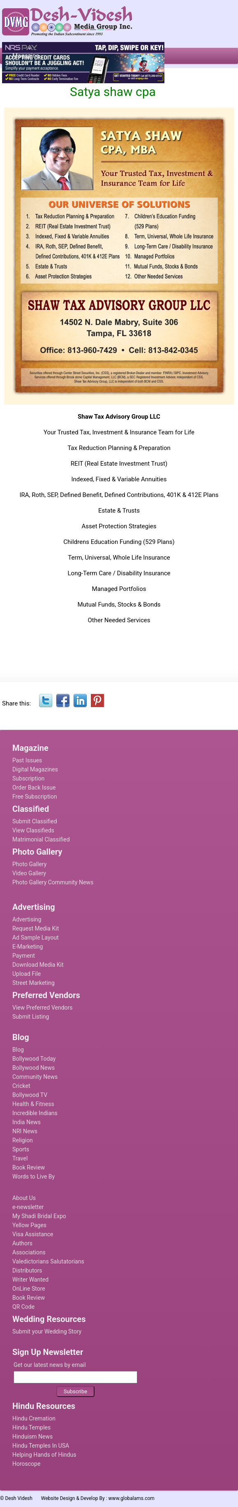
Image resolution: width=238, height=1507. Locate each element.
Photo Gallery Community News (52, 882)
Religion (22, 1140)
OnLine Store (28, 1288)
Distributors (27, 1270)
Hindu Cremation (33, 1418)
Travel (20, 1158)
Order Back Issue (33, 787)
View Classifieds (33, 830)
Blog (18, 1049)
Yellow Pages (29, 1225)
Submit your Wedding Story (46, 1331)
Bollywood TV (29, 1095)
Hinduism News (32, 1436)
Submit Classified (34, 821)
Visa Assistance (32, 1234)
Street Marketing (33, 983)
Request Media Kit (35, 928)
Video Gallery (29, 873)
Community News (35, 1076)
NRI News (24, 1131)
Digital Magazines (35, 769)
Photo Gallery (29, 864)
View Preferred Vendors (42, 1007)
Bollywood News (33, 1067)
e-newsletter (28, 1207)
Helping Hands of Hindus (44, 1454)
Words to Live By (33, 1176)
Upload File (26, 973)
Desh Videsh (18, 1498)
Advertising (26, 919)
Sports (20, 1149)
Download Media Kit (38, 964)
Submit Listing (30, 1016)
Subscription (28, 778)
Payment (23, 955)
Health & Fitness (33, 1104)
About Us (24, 1198)
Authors (22, 1243)
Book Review (28, 1167)
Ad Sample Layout (35, 937)
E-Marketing (27, 946)
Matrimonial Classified (41, 839)
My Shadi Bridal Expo (39, 1216)
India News (26, 1122)
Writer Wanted (30, 1279)
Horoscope (26, 1463)
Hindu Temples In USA (40, 1445)
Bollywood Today (33, 1058)
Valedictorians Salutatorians (48, 1261)
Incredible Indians (35, 1113)
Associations (29, 1252)
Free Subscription (34, 796)
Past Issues (27, 760)
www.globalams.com (132, 1498)
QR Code (23, 1306)
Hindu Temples (31, 1427)
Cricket (21, 1086)
